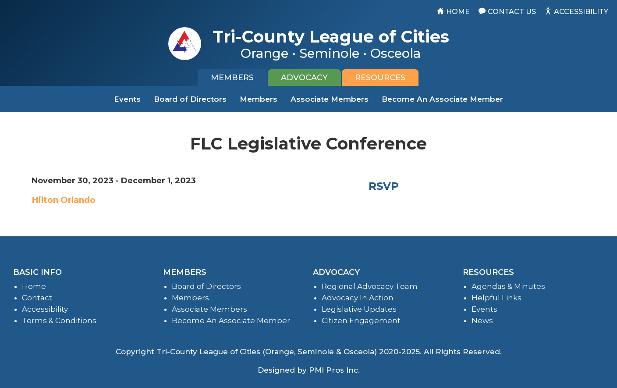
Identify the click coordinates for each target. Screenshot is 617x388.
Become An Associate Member (442, 99)
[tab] (232, 77)
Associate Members (330, 99)
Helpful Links (496, 297)
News (482, 320)
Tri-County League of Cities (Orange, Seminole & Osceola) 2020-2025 (288, 351)
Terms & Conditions (59, 320)
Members (258, 99)
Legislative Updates (359, 309)
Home (34, 286)
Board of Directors (190, 99)
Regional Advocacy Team (370, 286)
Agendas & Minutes (508, 286)
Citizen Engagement (361, 320)
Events (127, 99)
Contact (37, 297)
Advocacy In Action (358, 297)
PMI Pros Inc (333, 370)
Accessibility (45, 309)
